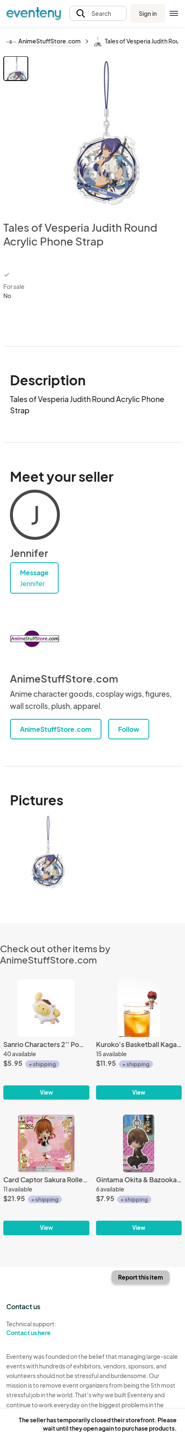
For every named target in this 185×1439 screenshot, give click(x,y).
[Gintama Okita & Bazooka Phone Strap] (139, 1175)
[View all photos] (106, 131)
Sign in (148, 13)
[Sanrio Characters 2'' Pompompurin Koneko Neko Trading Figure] (46, 1039)
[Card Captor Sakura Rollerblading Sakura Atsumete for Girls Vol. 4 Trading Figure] (46, 1175)
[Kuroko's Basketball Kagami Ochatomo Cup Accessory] (139, 1039)
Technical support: (46, 1328)
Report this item (140, 1277)
